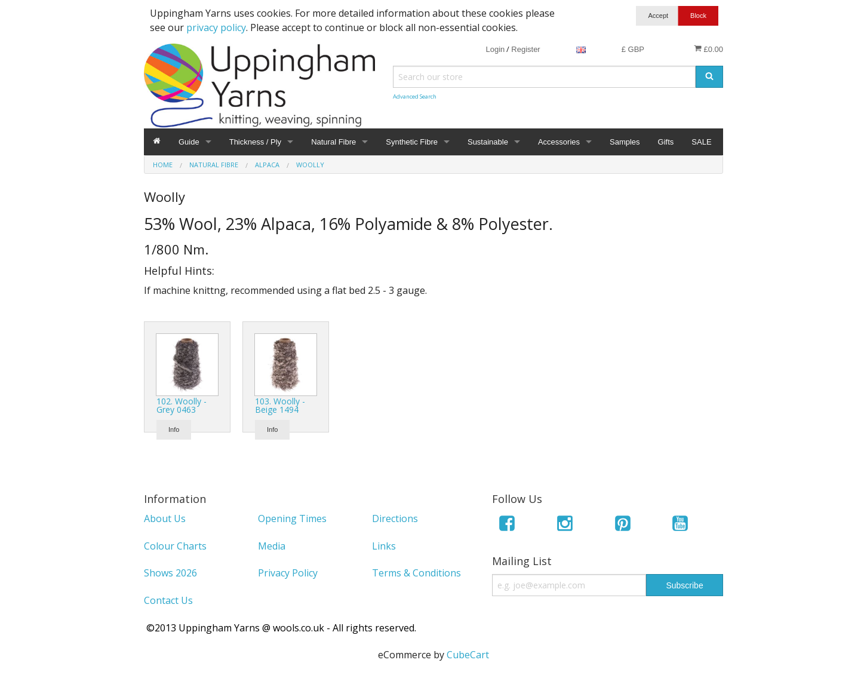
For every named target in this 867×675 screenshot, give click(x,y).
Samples (625, 141)
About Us (165, 518)
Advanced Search (414, 96)
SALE (701, 141)
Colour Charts (175, 546)
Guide (189, 141)
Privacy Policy (288, 572)
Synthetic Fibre (412, 141)
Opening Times (292, 518)
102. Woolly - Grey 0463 (181, 405)
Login (495, 49)
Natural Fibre (333, 141)
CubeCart (468, 654)
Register (525, 49)
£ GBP (633, 49)
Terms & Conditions (416, 572)
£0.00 (708, 49)
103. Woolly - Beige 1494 (280, 405)
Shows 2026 (170, 572)
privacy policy (216, 27)
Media (271, 546)
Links (384, 546)
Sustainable (488, 141)
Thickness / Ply (255, 141)
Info (173, 429)
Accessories (559, 141)
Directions (395, 518)
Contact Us (168, 600)
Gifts (666, 141)
